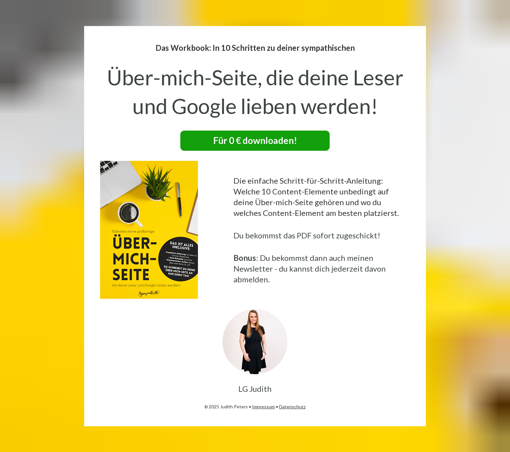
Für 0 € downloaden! (255, 140)
